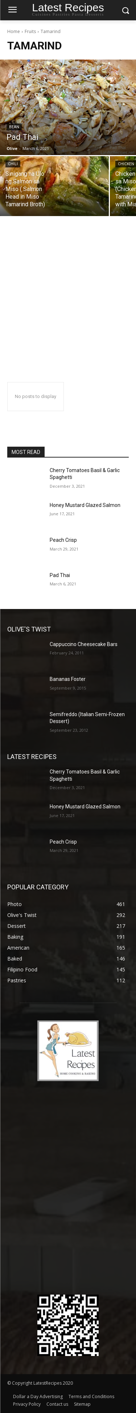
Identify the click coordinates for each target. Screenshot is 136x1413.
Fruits (30, 31)
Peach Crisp (63, 540)
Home (13, 31)
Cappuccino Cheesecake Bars (84, 644)
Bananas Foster (68, 679)
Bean (14, 127)
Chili (13, 164)
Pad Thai (60, 575)
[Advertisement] (68, 299)
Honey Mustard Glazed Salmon (85, 505)
